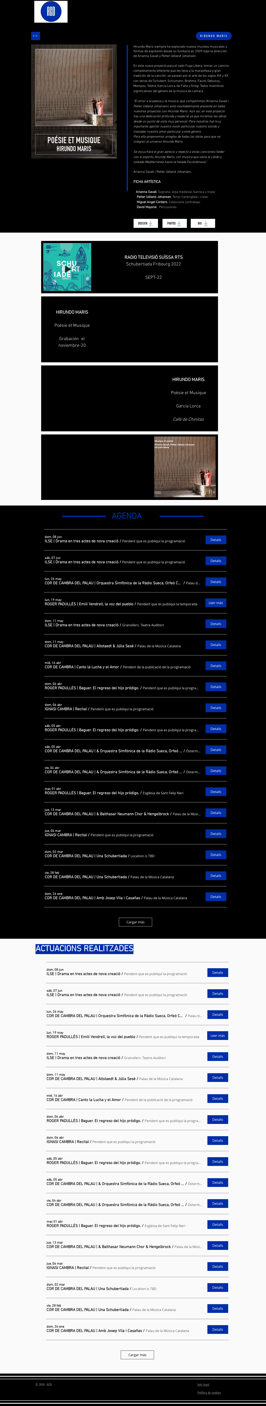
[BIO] (203, 223)
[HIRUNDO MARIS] (214, 36)
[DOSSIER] (145, 223)
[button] (81, 541)
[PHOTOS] (174, 223)
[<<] (35, 36)
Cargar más (136, 922)
